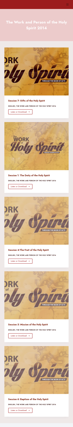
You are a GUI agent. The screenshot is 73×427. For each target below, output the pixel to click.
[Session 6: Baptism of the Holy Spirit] (36, 370)
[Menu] (67, 4)
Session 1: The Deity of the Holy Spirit (29, 175)
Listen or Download (20, 112)
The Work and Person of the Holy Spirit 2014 (36, 106)
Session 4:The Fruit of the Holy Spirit (28, 250)
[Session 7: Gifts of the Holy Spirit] (36, 71)
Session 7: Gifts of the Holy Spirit (26, 100)
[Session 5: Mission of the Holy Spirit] (36, 295)
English (11, 106)
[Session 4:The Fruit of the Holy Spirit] (36, 221)
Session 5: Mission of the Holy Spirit (28, 324)
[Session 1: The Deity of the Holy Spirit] (36, 146)
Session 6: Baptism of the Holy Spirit (28, 399)
